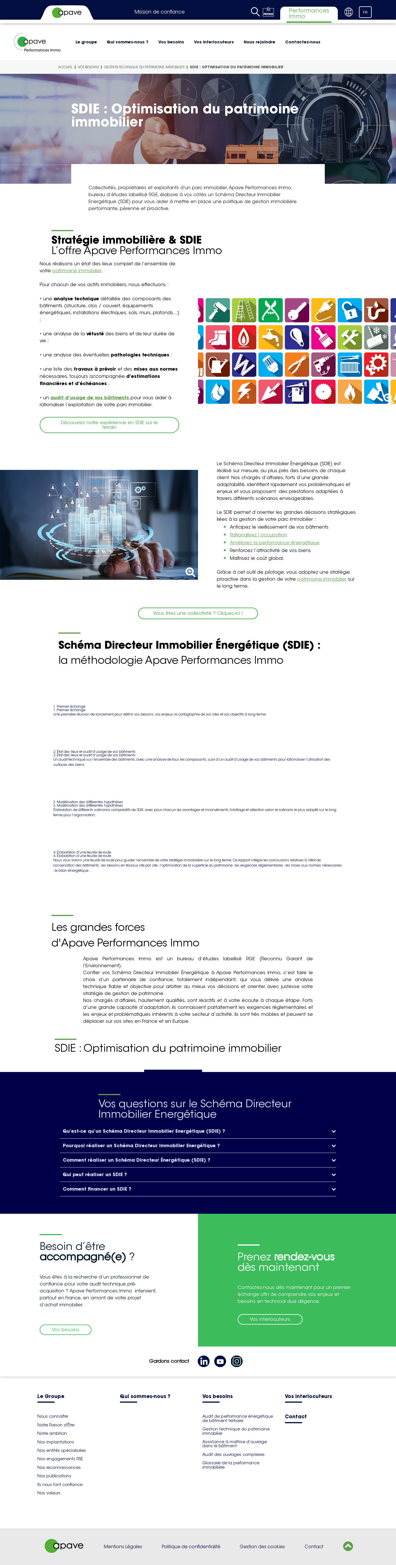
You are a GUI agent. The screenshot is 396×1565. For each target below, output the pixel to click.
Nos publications (54, 1475)
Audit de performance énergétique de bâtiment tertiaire (237, 1418)
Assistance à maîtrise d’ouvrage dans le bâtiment (234, 1443)
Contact (296, 1417)
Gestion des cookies (262, 1546)
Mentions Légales (123, 1546)
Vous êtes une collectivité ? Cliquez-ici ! (198, 613)
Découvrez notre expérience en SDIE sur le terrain (109, 425)
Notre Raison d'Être (55, 1425)
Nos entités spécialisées (61, 1450)
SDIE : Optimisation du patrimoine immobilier (236, 67)
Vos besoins (171, 42)
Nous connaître (52, 1416)
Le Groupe (50, 1397)
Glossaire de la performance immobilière (230, 1465)
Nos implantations (55, 1442)
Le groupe (86, 42)
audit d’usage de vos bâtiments (90, 397)
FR (365, 12)
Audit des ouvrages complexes (233, 1454)
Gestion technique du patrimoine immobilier (144, 67)
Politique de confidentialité (191, 1546)
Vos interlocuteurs (214, 42)
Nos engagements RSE (60, 1458)
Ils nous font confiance (59, 1484)
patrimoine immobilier (77, 270)
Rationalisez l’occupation (258, 535)
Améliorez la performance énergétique (275, 542)
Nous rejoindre (259, 42)
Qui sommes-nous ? (127, 42)
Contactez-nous (302, 42)
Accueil (65, 67)
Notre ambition (52, 1433)
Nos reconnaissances (59, 1467)
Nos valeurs (48, 1493)
